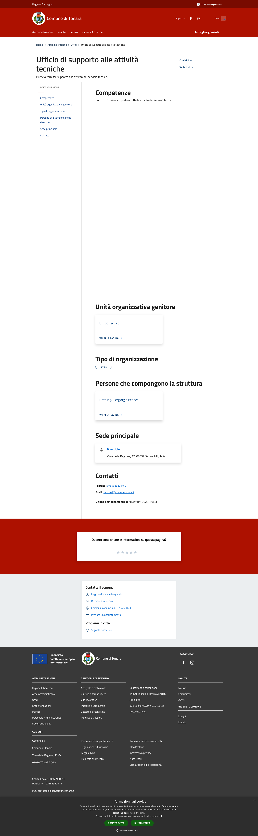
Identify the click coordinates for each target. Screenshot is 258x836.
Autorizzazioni (138, 711)
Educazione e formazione (143, 688)
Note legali (136, 759)
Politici (36, 712)
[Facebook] (184, 18)
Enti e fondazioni (41, 706)
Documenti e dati (41, 723)
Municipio (113, 449)
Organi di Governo (42, 688)
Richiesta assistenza (92, 759)
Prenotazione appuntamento (97, 741)
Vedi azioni (187, 67)
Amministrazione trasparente (146, 741)
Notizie (182, 688)
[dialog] (129, 816)
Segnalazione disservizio (94, 747)
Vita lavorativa (89, 700)
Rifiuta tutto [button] (142, 823)
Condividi (186, 60)
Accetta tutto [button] (116, 823)
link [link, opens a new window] (160, 816)
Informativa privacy (140, 753)
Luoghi (182, 716)
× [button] (254, 800)
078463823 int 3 (116, 486)
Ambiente (135, 700)
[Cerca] (222, 18)
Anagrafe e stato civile (93, 688)
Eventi (182, 722)
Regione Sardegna (42, 4)
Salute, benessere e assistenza (147, 706)
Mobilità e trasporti (91, 718)
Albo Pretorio (137, 747)
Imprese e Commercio (93, 706)
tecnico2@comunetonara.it (118, 492)
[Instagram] (192, 18)
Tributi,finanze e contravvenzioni (148, 694)
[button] (129, 830)
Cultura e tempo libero (93, 694)
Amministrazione (57, 45)
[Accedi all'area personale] (209, 4)
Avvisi (181, 700)
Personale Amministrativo (46, 718)
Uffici (74, 45)
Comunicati (184, 694)
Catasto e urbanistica (93, 712)
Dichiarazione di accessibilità (146, 765)
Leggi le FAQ (88, 753)
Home (39, 45)
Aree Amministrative (44, 694)
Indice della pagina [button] (49, 87)
